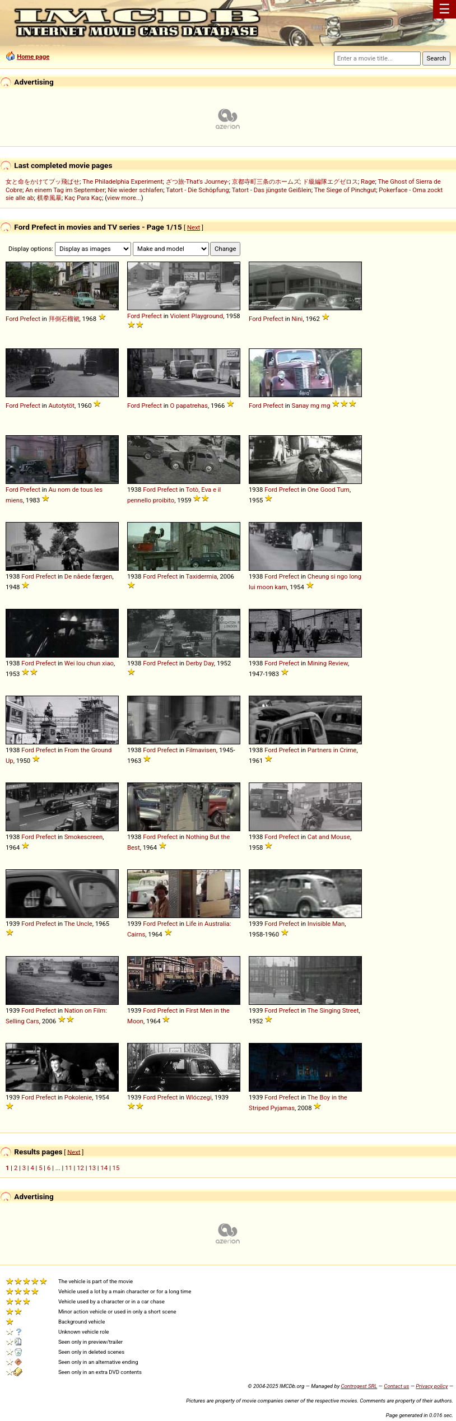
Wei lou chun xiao (89, 663)
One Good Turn (329, 489)
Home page (33, 56)
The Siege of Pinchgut (345, 190)
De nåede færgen (88, 576)
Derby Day (200, 663)
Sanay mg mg (311, 405)
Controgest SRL (359, 1386)
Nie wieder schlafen (135, 190)
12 (80, 1168)
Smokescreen (83, 837)
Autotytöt (62, 405)
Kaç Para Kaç (83, 198)
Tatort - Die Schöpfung (197, 190)
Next (193, 227)
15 (116, 1168)
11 (68, 1168)
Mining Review (328, 663)
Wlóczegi (199, 1097)
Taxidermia (201, 576)
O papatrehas (189, 405)
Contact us (396, 1386)
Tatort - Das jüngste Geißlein (271, 190)
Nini (297, 319)
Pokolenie (78, 1097)
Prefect (30, 319)
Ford (12, 319)
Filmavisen (201, 750)
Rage (368, 181)
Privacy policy (432, 1386)
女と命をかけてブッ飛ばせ (43, 181)
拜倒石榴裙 (64, 319)
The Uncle (78, 924)
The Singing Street (333, 1010)
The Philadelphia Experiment (122, 181)
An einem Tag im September (65, 190)
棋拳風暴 (49, 198)
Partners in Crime (332, 750)
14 (104, 1168)
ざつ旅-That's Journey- (197, 181)
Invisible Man (326, 924)
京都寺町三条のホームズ (266, 181)
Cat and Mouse (329, 837)
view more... (124, 198)
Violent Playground (197, 316)
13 (92, 1168)
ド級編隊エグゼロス (330, 181)
